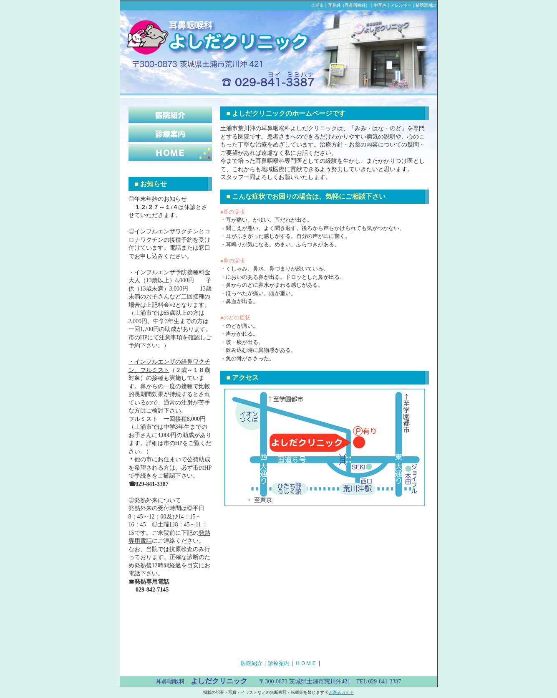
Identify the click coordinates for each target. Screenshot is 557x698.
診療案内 (279, 663)
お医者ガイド (341, 692)
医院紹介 (251, 663)
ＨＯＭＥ (306, 663)
